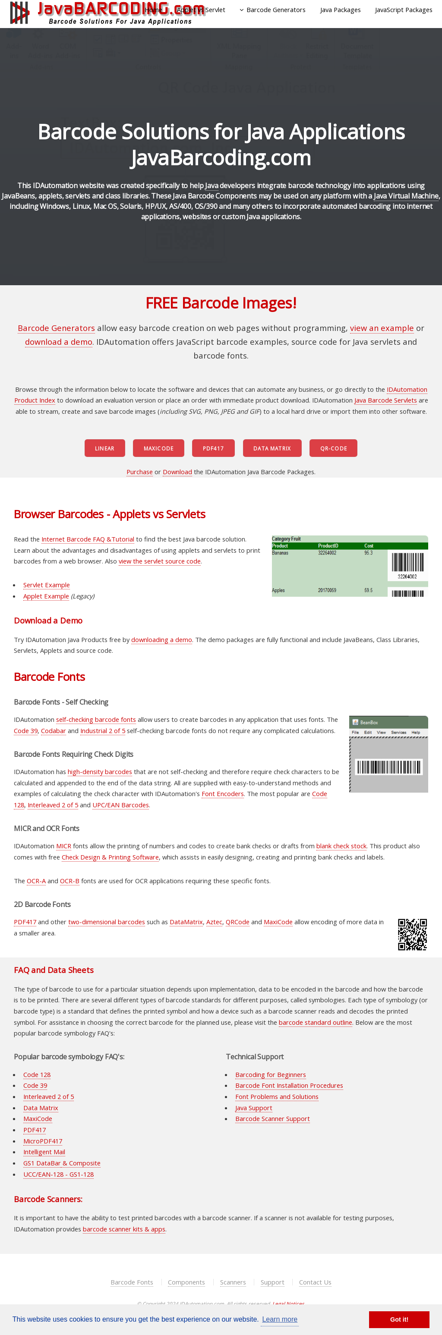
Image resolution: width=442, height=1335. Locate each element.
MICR (63, 845)
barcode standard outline (315, 1022)
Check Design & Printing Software (110, 857)
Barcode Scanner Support (272, 1118)
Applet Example (46, 596)
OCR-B (69, 880)
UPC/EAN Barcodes (120, 804)
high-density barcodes (100, 771)
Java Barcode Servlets (385, 400)
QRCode (237, 921)
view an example (382, 327)
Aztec (214, 921)
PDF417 (213, 448)
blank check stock (341, 845)
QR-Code (333, 448)
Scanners (233, 1282)
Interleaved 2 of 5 (53, 804)
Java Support (253, 1107)
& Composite (81, 1163)
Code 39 (26, 730)
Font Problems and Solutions (277, 1096)
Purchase (139, 471)
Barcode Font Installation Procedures (289, 1085)
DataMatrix (186, 921)
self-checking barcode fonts (96, 719)
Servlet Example (46, 584)
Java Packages (340, 9)
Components (186, 1282)
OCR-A (36, 880)
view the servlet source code (160, 561)
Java (211, 185)
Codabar (53, 730)
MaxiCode (159, 448)
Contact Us (315, 1282)
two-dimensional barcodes (106, 921)
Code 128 (37, 1074)
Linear (104, 448)
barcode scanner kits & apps (124, 1229)
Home (153, 9)
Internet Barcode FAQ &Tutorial (87, 539)
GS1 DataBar (42, 1163)
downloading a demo (161, 639)
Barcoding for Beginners (270, 1074)
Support (272, 1282)
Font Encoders (223, 793)
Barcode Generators (276, 9)
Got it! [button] (399, 1319)
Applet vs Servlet (201, 9)
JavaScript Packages (404, 9)
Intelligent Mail (44, 1151)
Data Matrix (272, 448)
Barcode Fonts (131, 1282)
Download (177, 471)
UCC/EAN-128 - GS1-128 (58, 1174)
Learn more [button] (279, 1319)
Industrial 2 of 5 (102, 730)
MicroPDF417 (42, 1141)
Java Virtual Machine (406, 196)
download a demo (58, 341)
